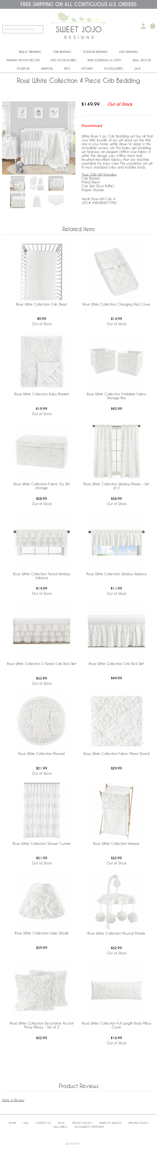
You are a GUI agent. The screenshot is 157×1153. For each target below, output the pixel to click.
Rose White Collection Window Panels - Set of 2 (116, 486)
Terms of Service (110, 1122)
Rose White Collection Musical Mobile (116, 933)
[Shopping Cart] (152, 26)
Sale (137, 68)
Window (47, 68)
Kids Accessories (63, 60)
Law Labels (60, 1126)
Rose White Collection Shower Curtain (42, 843)
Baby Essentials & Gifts (104, 60)
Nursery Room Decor (22, 60)
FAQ (26, 1122)
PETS (67, 68)
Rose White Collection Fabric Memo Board (116, 753)
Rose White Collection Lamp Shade (42, 933)
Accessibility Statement (89, 1126)
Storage (23, 68)
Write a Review (13, 1100)
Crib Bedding (62, 51)
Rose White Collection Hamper (116, 843)
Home (12, 1122)
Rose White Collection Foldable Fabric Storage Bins (116, 396)
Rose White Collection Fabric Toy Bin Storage (41, 486)
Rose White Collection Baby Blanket (41, 394)
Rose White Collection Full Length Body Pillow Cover (116, 1025)
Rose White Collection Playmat (41, 753)
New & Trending (30, 51)
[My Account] (143, 26)
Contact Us (43, 1122)
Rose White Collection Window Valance (116, 574)
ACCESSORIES (113, 68)
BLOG (61, 1122)
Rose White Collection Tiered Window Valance (41, 576)
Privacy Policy (82, 1122)
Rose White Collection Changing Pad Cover (116, 304)
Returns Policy (138, 1122)
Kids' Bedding (128, 51)
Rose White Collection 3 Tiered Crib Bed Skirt (41, 664)
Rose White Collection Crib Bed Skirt (116, 664)
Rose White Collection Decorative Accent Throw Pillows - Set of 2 (42, 1025)
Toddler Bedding (95, 51)
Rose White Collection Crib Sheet (41, 304)
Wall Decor (142, 60)
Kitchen (87, 68)
